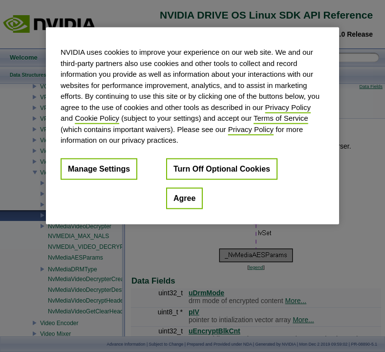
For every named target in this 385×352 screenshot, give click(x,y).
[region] (192, 125)
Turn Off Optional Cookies (221, 168)
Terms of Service (281, 118)
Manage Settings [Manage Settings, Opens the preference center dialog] (99, 168)
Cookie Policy (97, 118)
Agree (184, 198)
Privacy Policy (288, 107)
